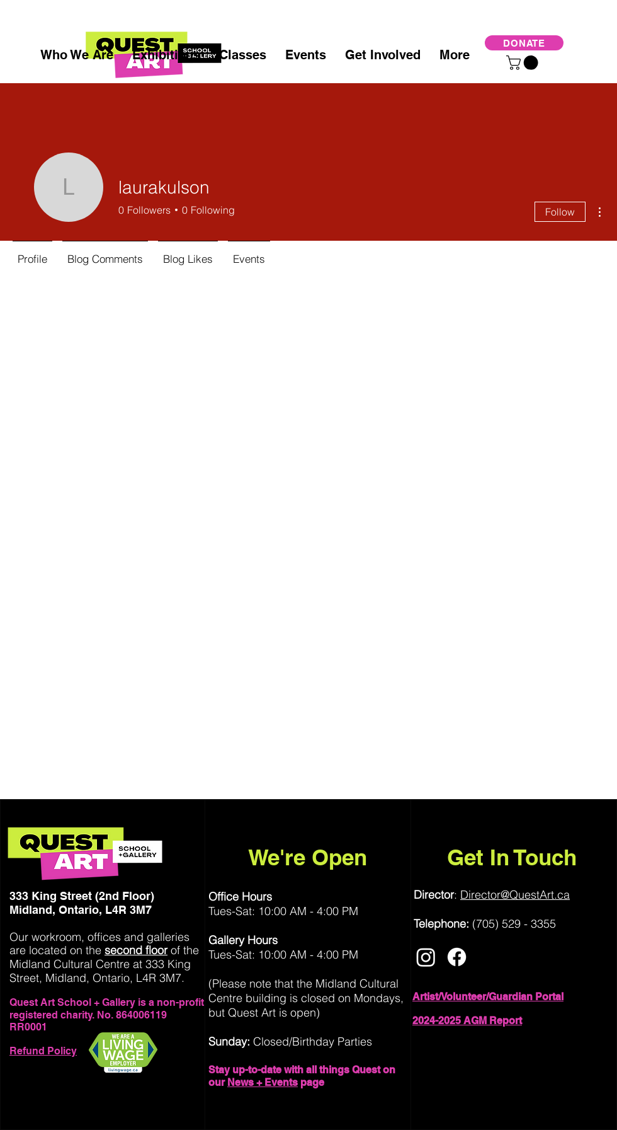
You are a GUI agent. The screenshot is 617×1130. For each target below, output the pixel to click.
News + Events (262, 1082)
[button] (523, 62)
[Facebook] (456, 957)
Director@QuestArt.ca (515, 894)
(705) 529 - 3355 (514, 923)
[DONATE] (524, 42)
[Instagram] (426, 957)
